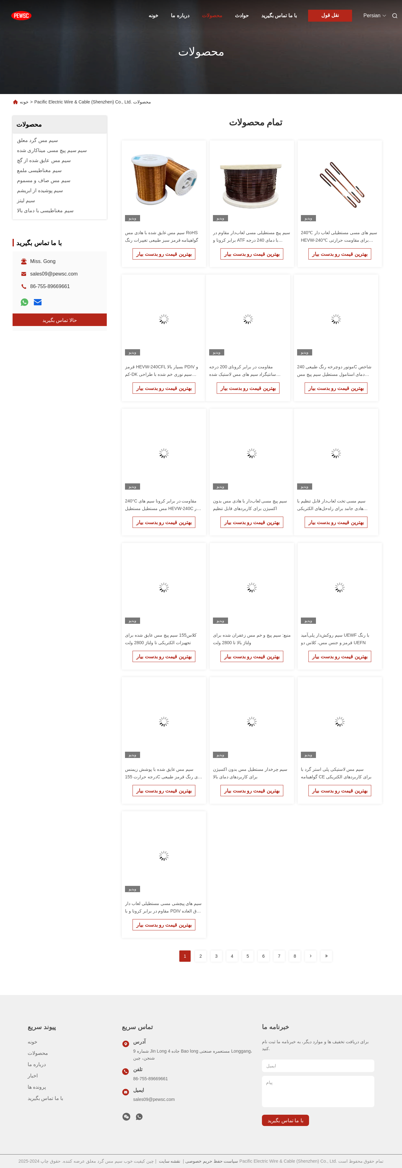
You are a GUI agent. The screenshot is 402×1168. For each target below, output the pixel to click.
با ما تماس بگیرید (279, 15)
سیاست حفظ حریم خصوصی (211, 1161)
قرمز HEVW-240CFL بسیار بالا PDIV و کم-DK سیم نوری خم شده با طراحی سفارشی (161, 374)
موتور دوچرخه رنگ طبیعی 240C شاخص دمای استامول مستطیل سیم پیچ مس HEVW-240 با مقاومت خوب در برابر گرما (335, 374)
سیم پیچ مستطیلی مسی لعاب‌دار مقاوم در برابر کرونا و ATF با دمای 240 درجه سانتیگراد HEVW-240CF (251, 240)
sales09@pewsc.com (54, 273)
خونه (153, 15)
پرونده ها (37, 1087)
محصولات (212, 15)
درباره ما (180, 15)
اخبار (33, 1075)
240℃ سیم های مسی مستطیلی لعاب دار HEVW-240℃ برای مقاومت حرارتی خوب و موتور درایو (339, 240)
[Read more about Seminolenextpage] (310, 956)
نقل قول (330, 15)
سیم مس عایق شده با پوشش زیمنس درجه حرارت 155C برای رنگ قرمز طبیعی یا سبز (164, 777)
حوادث (242, 15)
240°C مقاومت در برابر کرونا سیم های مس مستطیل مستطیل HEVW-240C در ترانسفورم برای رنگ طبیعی (161, 508)
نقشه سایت (170, 1161)
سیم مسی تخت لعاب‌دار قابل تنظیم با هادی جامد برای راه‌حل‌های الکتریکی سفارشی (331, 508)
